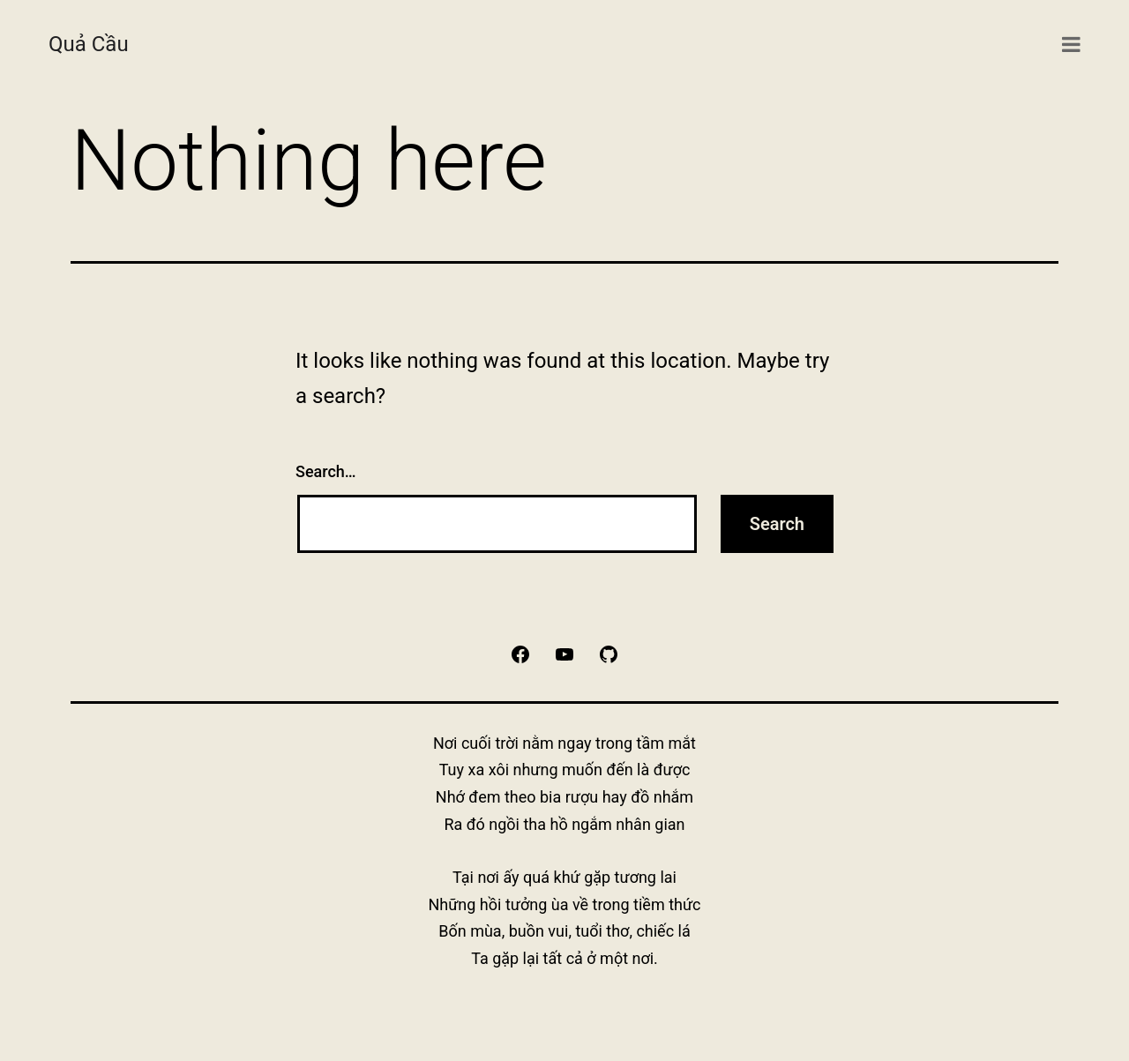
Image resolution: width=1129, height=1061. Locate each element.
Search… (325, 471)
